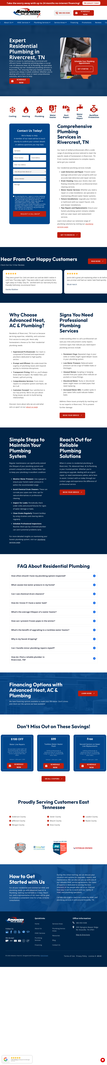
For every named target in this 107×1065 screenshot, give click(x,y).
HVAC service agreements (77, 882)
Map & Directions (83, 935)
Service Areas (59, 22)
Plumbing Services (41, 22)
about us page (32, 407)
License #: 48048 (94, 956)
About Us (8, 22)
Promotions (86, 22)
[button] (8, 22)
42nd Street (44, 956)
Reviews (98, 22)
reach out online (79, 897)
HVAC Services (22, 22)
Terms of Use (69, 956)
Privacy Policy (81, 956)
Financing (74, 22)
